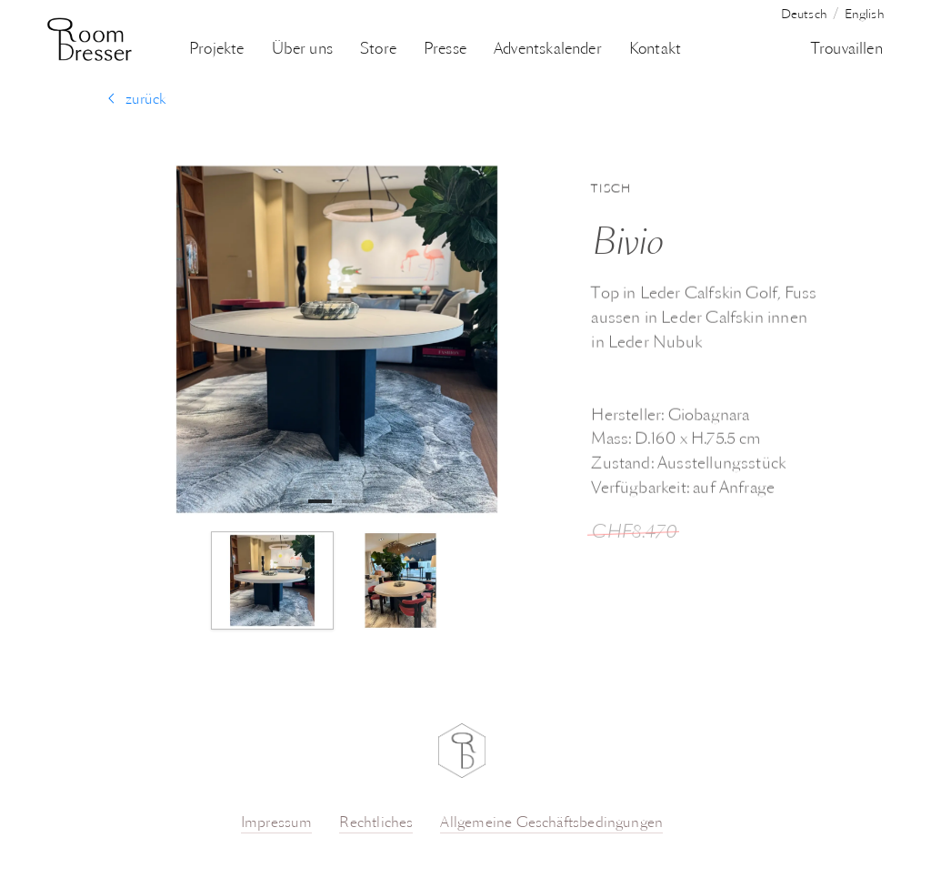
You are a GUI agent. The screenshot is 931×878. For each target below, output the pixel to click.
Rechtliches (376, 823)
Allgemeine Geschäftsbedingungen (551, 823)
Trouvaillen (847, 49)
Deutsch (804, 15)
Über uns (302, 49)
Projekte (216, 49)
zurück (136, 100)
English (865, 15)
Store (378, 49)
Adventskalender (548, 49)
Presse (445, 49)
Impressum (277, 823)
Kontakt (655, 49)
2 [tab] (350, 501)
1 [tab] (316, 501)
